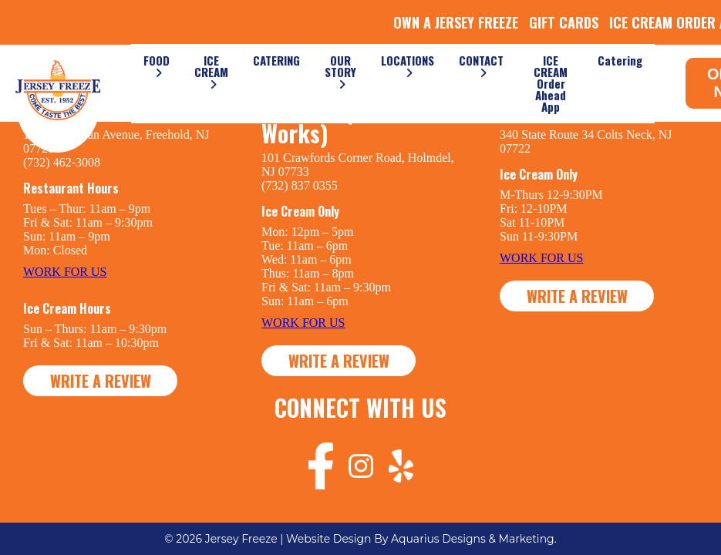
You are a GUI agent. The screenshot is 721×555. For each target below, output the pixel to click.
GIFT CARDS (563, 22)
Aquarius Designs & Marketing (472, 539)
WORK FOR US (64, 271)
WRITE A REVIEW (100, 380)
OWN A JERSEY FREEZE (455, 22)
